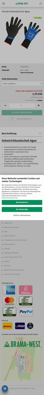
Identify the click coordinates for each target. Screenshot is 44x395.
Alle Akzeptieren (22, 202)
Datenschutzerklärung (9, 198)
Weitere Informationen (22, 215)
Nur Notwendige (22, 209)
